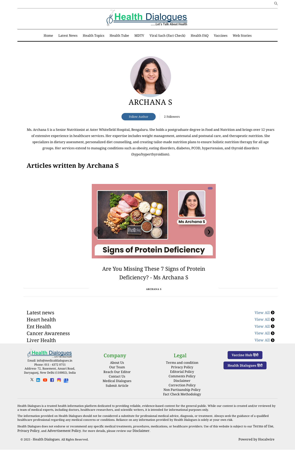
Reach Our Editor (117, 380)
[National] (73, 165)
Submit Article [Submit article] (117, 394)
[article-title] (150, 76)
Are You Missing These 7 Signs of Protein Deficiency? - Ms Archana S (153, 276)
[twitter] (32, 390)
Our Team (117, 376)
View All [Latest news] (265, 321)
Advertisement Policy (58, 435)
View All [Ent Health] (265, 335)
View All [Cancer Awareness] (265, 341)
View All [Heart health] (265, 328)
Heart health (41, 328)
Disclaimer (182, 387)
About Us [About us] (117, 371)
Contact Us (117, 385)
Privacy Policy (182, 375)
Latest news (40, 321)
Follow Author (138, 117)
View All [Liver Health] (265, 348)
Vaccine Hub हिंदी (245, 364)
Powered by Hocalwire (259, 443)
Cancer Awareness (48, 342)
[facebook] (52, 390)
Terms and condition (182, 371)
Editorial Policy (182, 379)
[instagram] (59, 390)
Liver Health (41, 349)
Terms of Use (262, 431)
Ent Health (39, 335)
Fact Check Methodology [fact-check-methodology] (182, 399)
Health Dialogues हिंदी (245, 374)
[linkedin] (38, 390)
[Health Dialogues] (66, 389)
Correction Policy (182, 391)
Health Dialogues (44, 443)
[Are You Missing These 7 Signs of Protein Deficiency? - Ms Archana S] (154, 221)
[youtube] (45, 390)
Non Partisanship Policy (182, 395)
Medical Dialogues (117, 389)
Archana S (150, 102)
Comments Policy (182, 383)
